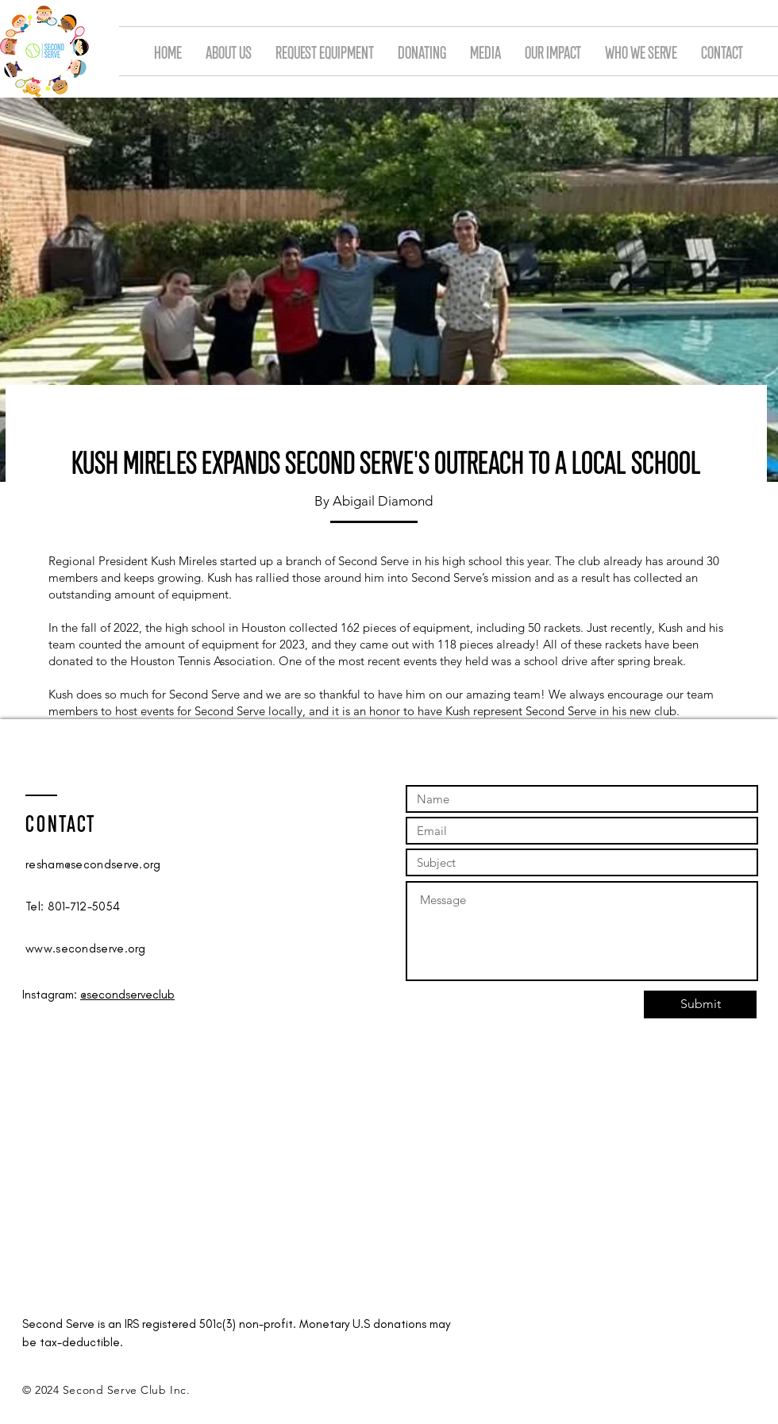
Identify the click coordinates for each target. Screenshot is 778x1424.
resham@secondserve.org (93, 864)
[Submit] (700, 1004)
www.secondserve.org (85, 948)
